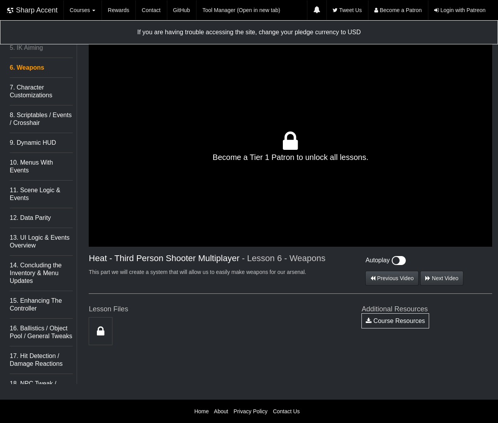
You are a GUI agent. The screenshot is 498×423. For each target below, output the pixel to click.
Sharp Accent (32, 10)
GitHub (181, 10)
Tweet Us (347, 10)
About (221, 411)
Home (201, 411)
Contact (151, 10)
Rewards (118, 10)
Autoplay (385, 260)
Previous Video (392, 278)
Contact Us (286, 411)
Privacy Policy (250, 411)
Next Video (441, 278)
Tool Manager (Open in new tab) (241, 10)
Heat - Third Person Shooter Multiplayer (164, 258)
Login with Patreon (460, 10)
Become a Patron (398, 10)
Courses (82, 10)
